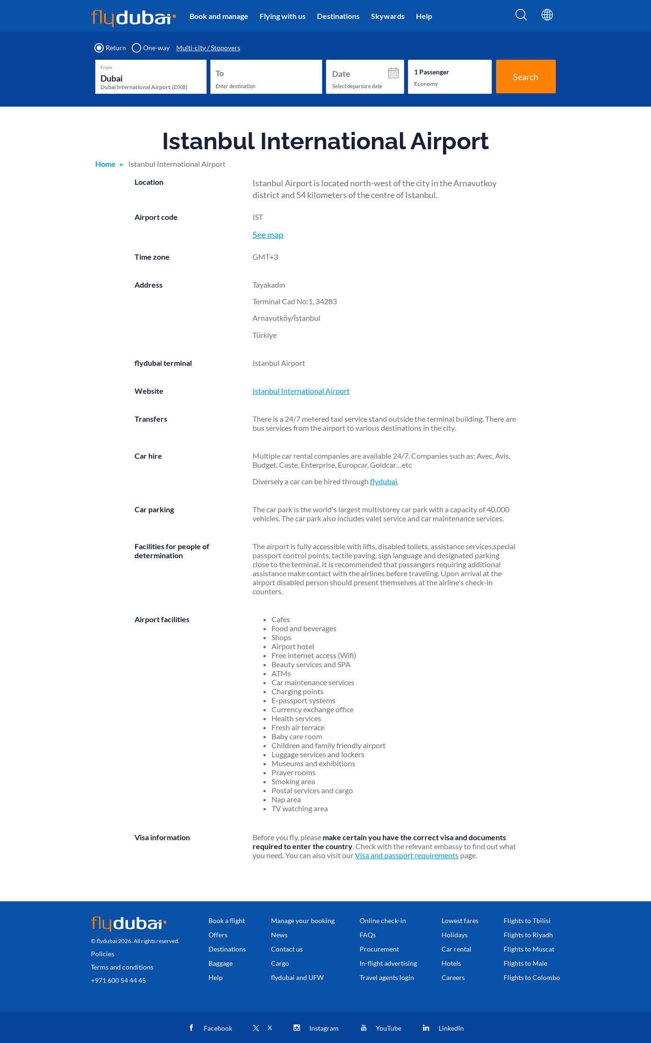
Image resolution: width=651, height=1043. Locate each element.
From (106, 67)
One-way (151, 48)
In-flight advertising (388, 963)
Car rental (456, 949)
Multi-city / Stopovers (208, 48)
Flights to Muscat (529, 949)
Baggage (220, 963)
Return (110, 48)
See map (268, 234)
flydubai (383, 481)
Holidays (455, 935)
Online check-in (383, 920)
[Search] (521, 17)
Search (525, 77)
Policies (102, 954)
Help (424, 15)
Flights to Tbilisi (527, 920)
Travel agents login (387, 977)
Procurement (379, 949)
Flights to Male (525, 963)
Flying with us (283, 15)
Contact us (287, 949)
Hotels (451, 963)
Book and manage (219, 15)
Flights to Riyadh (528, 935)
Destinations (338, 15)
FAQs (368, 935)
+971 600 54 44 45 (118, 980)
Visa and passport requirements (407, 855)
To (220, 73)
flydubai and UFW (297, 977)
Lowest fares (460, 920)
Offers (217, 935)
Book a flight (226, 920)
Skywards (388, 15)
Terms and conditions (122, 967)
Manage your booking (303, 920)
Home (105, 163)
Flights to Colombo (532, 977)
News (279, 935)
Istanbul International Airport (301, 390)
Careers (453, 977)
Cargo (280, 963)
